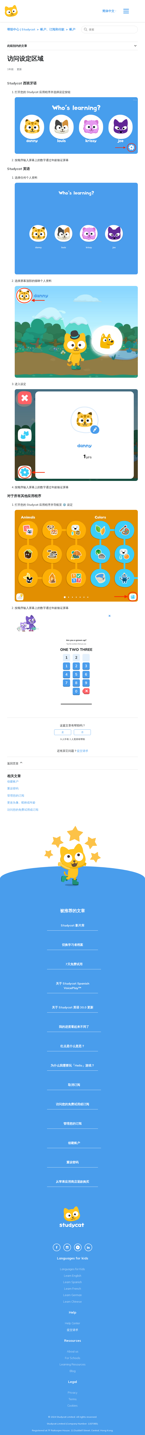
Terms (73, 1399)
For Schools (72, 1358)
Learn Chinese (72, 1301)
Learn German (72, 1295)
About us (72, 1351)
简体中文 (109, 11)
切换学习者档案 (72, 945)
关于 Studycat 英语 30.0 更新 (72, 1007)
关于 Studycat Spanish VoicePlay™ (72, 986)
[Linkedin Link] (88, 1247)
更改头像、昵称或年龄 (21, 802)
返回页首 (15, 763)
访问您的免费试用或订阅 (22, 809)
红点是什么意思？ (72, 1046)
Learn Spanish (72, 1282)
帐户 (72, 29)
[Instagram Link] (67, 1247)
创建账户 (13, 781)
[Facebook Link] (56, 1247)
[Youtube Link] (78, 1247)
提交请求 (82, 751)
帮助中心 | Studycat (21, 29)
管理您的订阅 (15, 795)
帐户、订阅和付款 (52, 29)
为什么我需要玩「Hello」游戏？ (72, 1065)
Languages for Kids (72, 1269)
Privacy (72, 1392)
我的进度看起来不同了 (74, 1027)
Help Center (72, 1323)
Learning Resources (73, 1364)
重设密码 (13, 788)
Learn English (72, 1275)
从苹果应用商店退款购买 (72, 1181)
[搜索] (109, 29)
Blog (73, 1371)
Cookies (72, 1405)
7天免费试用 (74, 964)
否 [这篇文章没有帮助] (82, 732)
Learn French (72, 1288)
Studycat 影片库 (72, 925)
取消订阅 (74, 1085)
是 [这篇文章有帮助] (63, 732)
